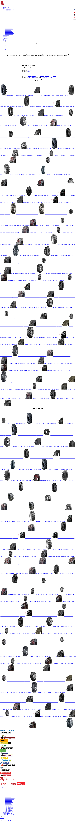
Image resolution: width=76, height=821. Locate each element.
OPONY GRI (7, 20)
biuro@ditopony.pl (3, 787)
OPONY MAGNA (8, 28)
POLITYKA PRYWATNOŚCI (8, 814)
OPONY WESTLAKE (9, 34)
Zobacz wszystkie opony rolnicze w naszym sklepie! (38, 59)
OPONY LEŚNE (8, 10)
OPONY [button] (4, 8)
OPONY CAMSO (8, 797)
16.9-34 (54, 76)
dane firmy (2, 818)
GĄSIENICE (5, 17)
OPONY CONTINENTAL (10, 26)
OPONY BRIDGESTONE (9, 796)
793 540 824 (5, 41)
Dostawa (5, 38)
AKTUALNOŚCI (6, 35)
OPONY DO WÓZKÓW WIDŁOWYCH (12, 13)
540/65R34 (42, 76)
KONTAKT (5, 36)
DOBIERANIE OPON (9, 14)
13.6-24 (50, 77)
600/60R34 (47, 76)
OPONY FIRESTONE (9, 810)
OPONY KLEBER (8, 809)
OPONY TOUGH (8, 806)
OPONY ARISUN (8, 21)
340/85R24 (34, 77)
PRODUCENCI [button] (5, 18)
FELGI (4, 16)
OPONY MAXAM (8, 801)
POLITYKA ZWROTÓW (7, 813)
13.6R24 (29, 77)
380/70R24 (30, 71)
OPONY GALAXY (8, 19)
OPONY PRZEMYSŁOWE (10, 11)
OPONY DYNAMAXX (9, 27)
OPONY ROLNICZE (9, 12)
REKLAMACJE (6, 812)
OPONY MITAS (8, 30)
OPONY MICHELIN (9, 29)
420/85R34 (34, 76)
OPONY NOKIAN (8, 31)
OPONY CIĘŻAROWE (9, 9)
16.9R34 (29, 76)
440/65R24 (46, 77)
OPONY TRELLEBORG (9, 33)
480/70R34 (30, 70)
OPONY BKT (7, 795)
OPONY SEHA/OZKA (9, 32)
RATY (4, 39)
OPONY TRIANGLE (9, 807)
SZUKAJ (6, 15)
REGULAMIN (5, 789)
